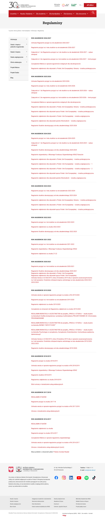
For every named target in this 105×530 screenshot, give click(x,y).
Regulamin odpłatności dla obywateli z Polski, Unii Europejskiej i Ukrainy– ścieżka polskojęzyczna (63, 68)
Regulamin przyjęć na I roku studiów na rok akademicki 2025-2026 (53, 86)
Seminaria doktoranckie (38, 501)
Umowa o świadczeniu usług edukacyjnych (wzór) (47, 447)
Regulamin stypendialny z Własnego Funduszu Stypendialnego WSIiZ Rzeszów (57, 154)
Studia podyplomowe (59, 498)
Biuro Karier (13, 506)
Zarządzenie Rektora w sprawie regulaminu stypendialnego (50, 438)
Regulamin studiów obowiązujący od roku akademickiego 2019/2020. (54, 348)
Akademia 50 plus (58, 501)
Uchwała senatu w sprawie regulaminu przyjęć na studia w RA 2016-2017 (55, 442)
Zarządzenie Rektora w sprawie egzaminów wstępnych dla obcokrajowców (56, 64)
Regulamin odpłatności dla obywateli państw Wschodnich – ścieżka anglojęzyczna (58, 121)
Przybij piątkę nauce (81, 506)
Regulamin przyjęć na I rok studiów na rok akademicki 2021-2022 (52, 244)
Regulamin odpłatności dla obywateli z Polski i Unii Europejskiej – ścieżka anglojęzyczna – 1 (61, 164)
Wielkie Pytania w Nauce (82, 501)
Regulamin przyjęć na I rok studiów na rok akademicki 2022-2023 (52, 222)
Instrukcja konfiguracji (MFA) (69, 513)
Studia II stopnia (14, 501)
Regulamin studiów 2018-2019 (41, 375)
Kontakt (91, 513)
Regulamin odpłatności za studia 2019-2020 (45, 304)
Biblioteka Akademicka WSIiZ (83, 498)
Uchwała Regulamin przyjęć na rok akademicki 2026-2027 (50, 43)
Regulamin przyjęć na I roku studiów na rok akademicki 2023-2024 (53, 191)
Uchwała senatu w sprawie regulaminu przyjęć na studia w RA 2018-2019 (55, 365)
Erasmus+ (56, 504)
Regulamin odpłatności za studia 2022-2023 (45, 227)
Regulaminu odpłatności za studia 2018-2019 (46, 380)
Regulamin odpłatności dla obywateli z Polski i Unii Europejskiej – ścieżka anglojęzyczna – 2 (61, 169)
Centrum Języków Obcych (60, 506)
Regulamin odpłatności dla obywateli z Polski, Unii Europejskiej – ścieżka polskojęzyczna (60, 159)
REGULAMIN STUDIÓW (38, 397)
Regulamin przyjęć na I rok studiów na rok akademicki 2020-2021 (52, 266)
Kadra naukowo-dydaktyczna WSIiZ (41, 506)
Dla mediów (85, 513)
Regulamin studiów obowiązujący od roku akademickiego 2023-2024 (54, 195)
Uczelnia (14, 13)
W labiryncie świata (81, 504)
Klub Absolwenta (36, 504)
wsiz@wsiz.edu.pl (90, 470)
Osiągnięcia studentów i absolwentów (41, 498)
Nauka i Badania (27, 13)
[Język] (81, 5)
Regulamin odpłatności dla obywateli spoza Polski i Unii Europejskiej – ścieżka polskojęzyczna (62, 111)
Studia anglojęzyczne (15, 504)
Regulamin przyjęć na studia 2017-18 (43, 402)
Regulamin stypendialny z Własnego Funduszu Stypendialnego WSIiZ (54, 249)
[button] (93, 12)
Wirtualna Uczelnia (57, 5)
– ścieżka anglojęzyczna (78, 178)
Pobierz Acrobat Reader (61, 452)
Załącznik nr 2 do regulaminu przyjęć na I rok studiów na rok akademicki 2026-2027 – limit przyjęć (63, 59)
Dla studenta (42, 13)
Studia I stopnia (14, 498)
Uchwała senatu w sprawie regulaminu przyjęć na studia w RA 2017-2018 (55, 406)
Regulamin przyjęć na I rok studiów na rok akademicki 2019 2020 (52, 300)
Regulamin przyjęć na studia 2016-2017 (44, 433)
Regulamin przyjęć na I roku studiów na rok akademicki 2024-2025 (53, 138)
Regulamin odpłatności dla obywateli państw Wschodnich (50, 178)
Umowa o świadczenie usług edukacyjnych (45, 411)
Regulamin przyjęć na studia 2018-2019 (44, 361)
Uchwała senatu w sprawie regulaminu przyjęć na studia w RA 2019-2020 (55, 295)
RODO (79, 513)
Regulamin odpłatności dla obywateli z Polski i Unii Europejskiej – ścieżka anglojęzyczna (60, 116)
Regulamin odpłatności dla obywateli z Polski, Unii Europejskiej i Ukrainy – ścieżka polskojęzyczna (63, 200)
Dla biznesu (69, 13)
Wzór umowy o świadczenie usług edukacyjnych (47, 384)
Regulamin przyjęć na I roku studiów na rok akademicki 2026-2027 (53, 47)
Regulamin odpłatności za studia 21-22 (44, 254)
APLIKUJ (90, 5)
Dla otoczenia (82, 13)
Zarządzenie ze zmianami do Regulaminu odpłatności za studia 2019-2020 (56, 309)
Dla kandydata (55, 13)
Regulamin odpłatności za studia (42, 428)
